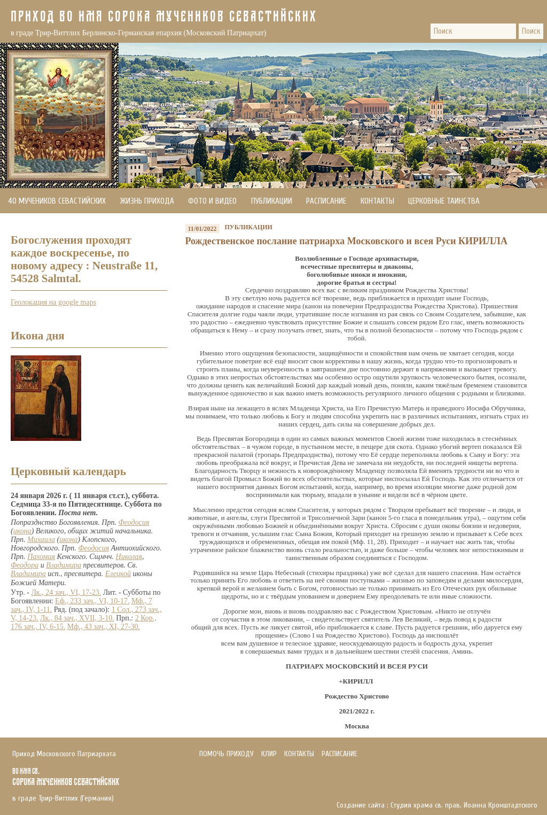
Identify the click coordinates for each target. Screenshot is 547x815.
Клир (269, 753)
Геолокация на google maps (53, 302)
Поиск (531, 31)
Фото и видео (212, 201)
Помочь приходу (37, 226)
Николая (129, 557)
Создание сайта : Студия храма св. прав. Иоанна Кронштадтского (437, 805)
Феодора (24, 565)
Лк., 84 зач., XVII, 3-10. (77, 618)
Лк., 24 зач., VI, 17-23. (66, 592)
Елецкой (118, 574)
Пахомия (41, 557)
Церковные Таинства (444, 201)
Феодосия (133, 522)
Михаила (41, 539)
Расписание (326, 201)
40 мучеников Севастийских (57, 201)
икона (22, 531)
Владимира (63, 565)
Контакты (377, 201)
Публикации (271, 201)
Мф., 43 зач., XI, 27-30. (103, 627)
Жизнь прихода (147, 201)
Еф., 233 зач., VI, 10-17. (92, 601)
